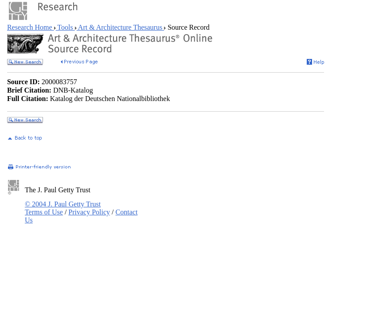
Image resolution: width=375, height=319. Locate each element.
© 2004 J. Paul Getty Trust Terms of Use (63, 208)
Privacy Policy (89, 212)
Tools (65, 27)
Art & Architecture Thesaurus (120, 27)
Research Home (30, 27)
